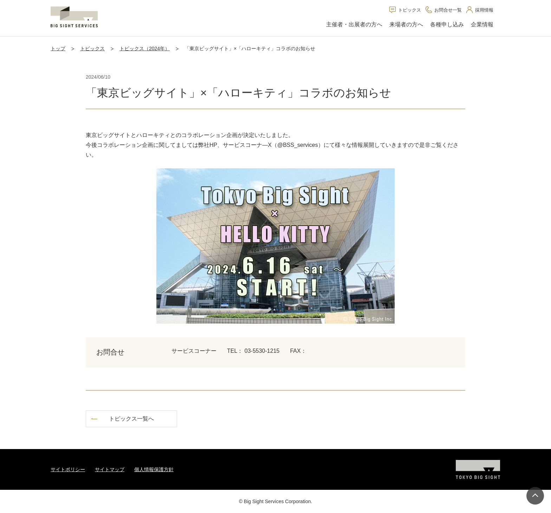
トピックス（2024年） (144, 48)
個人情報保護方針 (154, 469)
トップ (58, 48)
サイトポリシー (68, 469)
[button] (354, 25)
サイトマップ (109, 469)
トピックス (92, 48)
